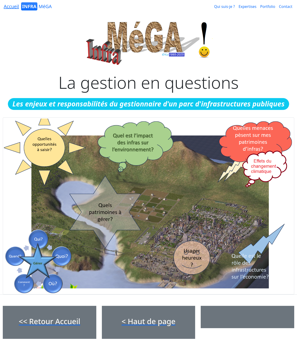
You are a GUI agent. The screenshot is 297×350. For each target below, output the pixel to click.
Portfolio (267, 6)
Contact (285, 6)
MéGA (27, 6)
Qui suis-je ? (224, 6)
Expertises (247, 6)
